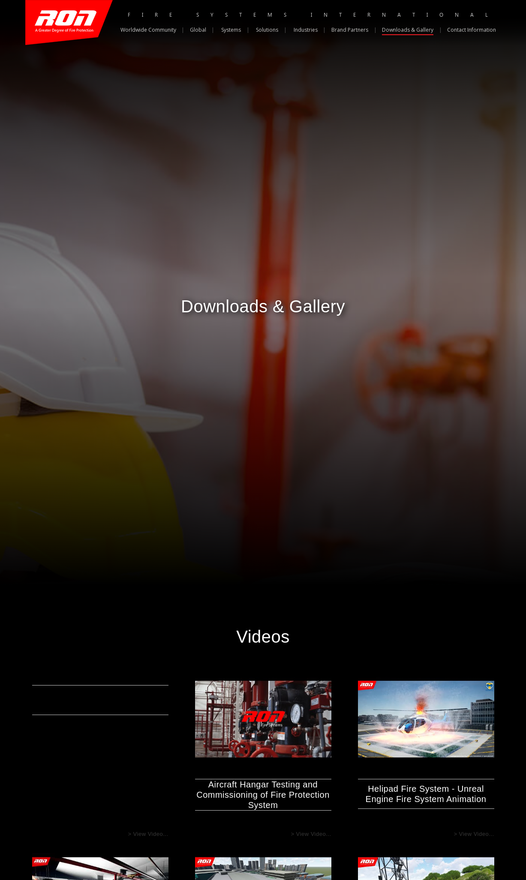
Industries (306, 29)
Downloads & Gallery (407, 29)
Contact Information (471, 29)
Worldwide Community (148, 29)
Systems (231, 29)
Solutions (267, 29)
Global (198, 29)
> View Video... (148, 834)
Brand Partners (349, 29)
